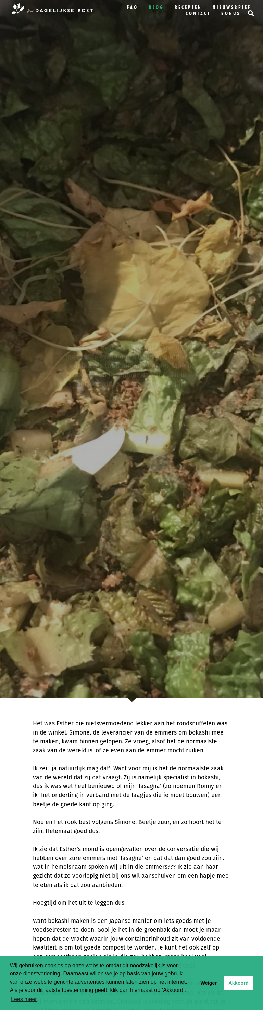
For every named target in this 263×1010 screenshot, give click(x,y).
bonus (230, 13)
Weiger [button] (208, 983)
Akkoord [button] (238, 983)
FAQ (132, 7)
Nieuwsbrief (232, 7)
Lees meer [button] (24, 999)
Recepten (188, 7)
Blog (156, 7)
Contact (198, 13)
